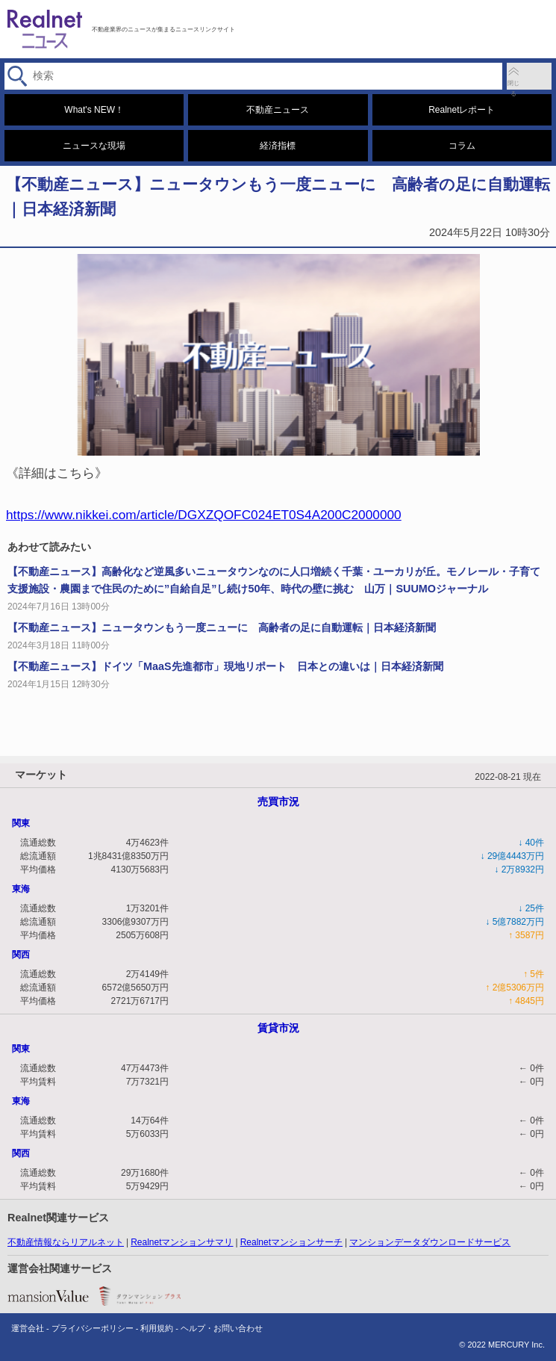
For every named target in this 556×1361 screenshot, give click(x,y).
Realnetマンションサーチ (291, 1242)
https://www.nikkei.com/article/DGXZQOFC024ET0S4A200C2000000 (204, 514)
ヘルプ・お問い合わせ (222, 1328)
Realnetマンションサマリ (182, 1242)
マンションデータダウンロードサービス (429, 1242)
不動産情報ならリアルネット (65, 1242)
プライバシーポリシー (92, 1328)
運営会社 (27, 1328)
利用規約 (156, 1328)
